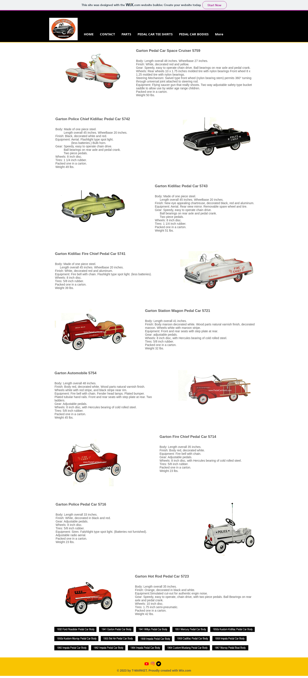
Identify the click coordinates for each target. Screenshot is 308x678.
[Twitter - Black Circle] (158, 663)
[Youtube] (146, 663)
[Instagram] (152, 663)
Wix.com (185, 670)
